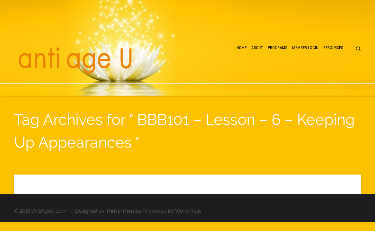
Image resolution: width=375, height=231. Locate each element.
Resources (322, 71)
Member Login (281, 71)
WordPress (188, 211)
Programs (240, 71)
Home (181, 71)
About (207, 71)
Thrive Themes (123, 211)
